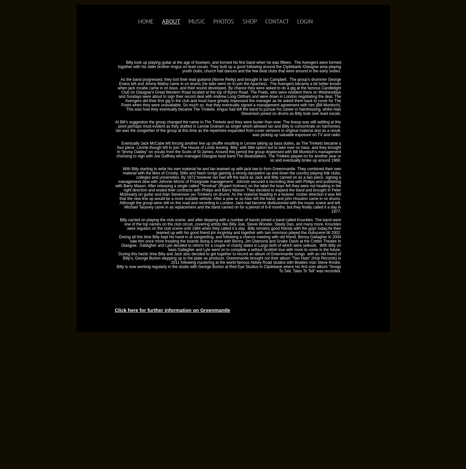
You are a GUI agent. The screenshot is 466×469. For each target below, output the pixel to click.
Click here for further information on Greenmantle (172, 310)
